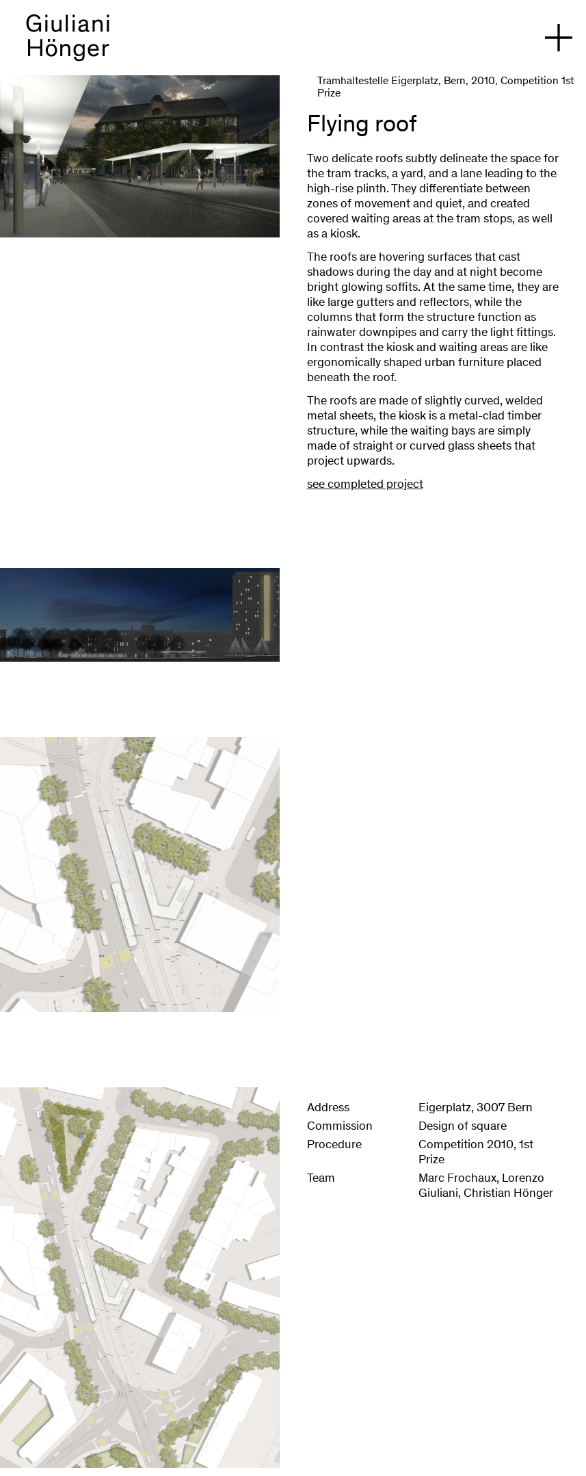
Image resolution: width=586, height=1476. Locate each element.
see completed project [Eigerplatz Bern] (365, 485)
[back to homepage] (67, 44)
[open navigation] (558, 37)
